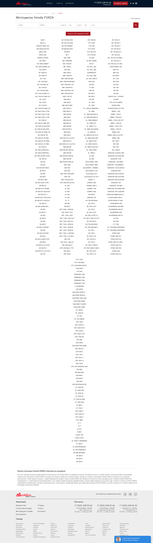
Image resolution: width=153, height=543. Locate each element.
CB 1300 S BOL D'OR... (43, 111)
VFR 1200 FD (79, 325)
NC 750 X (91, 242)
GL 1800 (91, 111)
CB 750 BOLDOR (67, 40)
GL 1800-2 (91, 153)
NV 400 (115, 84)
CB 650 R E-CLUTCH (43, 245)
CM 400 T (67, 206)
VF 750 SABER (79, 319)
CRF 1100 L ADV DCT (67, 218)
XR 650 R (79, 461)
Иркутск (122, 527)
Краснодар (19, 523)
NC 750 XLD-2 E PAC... (116, 64)
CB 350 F (43, 171)
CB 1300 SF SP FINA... (42, 141)
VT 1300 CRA (79, 390)
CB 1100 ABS (42, 81)
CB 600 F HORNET (43, 227)
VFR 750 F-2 (79, 360)
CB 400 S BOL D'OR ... (42, 182)
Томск (122, 533)
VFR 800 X (79, 378)
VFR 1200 (79, 322)
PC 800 (116, 99)
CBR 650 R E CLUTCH (67, 138)
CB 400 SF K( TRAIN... (42, 188)
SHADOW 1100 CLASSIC (115, 168)
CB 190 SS (42, 159)
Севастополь (37, 533)
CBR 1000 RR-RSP (67, 93)
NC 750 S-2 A (91, 236)
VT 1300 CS (79, 393)
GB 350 (91, 90)
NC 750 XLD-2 (116, 61)
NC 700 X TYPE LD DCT (91, 218)
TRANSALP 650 (79, 280)
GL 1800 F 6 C (91, 126)
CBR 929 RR (67, 153)
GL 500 (91, 159)
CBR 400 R (67, 102)
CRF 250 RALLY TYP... (67, 248)
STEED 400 (116, 233)
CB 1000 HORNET (43, 64)
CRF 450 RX (92, 40)
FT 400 (91, 87)
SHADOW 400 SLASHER (116, 179)
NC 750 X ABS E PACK (91, 248)
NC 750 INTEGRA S (91, 227)
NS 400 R (116, 75)
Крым (104, 533)
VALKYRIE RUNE (79, 301)
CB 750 (42, 254)
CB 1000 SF (43, 75)
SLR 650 (116, 221)
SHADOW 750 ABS (115, 185)
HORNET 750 (91, 188)
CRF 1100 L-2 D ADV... (67, 236)
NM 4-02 (116, 72)
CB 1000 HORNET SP (43, 67)
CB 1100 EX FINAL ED (42, 96)
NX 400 (115, 90)
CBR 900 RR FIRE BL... (67, 150)
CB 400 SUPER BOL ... (42, 206)
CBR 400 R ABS (67, 105)
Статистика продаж (24, 508)
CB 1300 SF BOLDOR (43, 126)
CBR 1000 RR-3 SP (67, 84)
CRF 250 (67, 239)
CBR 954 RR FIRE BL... (67, 162)
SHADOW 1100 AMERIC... (116, 165)
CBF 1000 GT (67, 64)
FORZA (91, 84)
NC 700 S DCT (91, 206)
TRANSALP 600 (79, 277)
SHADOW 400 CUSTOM (116, 176)
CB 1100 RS (43, 105)
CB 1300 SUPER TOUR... (43, 156)
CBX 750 (67, 176)
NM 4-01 (116, 69)
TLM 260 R (79, 268)
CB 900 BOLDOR (67, 49)
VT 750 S (79, 408)
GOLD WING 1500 (91, 162)
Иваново (123, 525)
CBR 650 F (67, 132)
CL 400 (67, 191)
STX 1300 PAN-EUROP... (79, 265)
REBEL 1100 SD (116, 123)
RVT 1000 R (116, 150)
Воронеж (19, 525)
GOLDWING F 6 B (92, 171)
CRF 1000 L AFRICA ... (67, 209)
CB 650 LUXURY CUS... (43, 239)
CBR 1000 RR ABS (67, 78)
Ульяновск (54, 531)
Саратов (105, 527)
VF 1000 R (79, 310)
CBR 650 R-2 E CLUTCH (67, 144)
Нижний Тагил (55, 537)
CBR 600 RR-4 (67, 129)
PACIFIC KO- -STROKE (115, 96)
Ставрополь (106, 529)
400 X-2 (42, 43)
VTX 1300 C (79, 417)
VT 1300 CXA (79, 402)
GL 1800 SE (92, 132)
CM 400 (67, 203)
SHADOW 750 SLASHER (116, 191)
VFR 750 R (79, 363)
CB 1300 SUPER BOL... (42, 150)
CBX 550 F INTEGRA (67, 174)
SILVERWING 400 (116, 203)
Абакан (35, 527)
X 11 (79, 423)
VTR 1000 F (79, 411)
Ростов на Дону (90, 535)
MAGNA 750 (91, 197)
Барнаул (36, 525)
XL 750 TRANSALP (79, 450)
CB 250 (42, 162)
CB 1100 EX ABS (42, 90)
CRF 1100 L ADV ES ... (67, 221)
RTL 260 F (116, 141)
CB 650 (42, 230)
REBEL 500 (116, 138)
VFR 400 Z (79, 351)
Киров (35, 535)
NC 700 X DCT (91, 212)
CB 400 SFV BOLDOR (43, 191)
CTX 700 (91, 46)
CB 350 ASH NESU (42, 168)
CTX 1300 (91, 43)
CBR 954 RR (67, 159)
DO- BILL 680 (91, 69)
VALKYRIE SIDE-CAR (79, 298)
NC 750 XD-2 (116, 43)
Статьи (40, 508)
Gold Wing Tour (91, 174)
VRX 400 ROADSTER (79, 384)
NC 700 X (91, 209)
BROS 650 (42, 55)
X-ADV (79, 432)
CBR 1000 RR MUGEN (67, 81)
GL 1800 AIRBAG (91, 120)
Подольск (54, 525)
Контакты (69, 3)
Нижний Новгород (39, 537)
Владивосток (124, 535)
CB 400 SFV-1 (42, 194)
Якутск (87, 531)
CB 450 (42, 209)
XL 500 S (79, 444)
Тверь (53, 535)
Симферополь (73, 531)
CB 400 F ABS (43, 179)
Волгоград (123, 531)
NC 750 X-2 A (91, 254)
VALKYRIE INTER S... (79, 292)
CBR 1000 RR (67, 75)
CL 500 (67, 197)
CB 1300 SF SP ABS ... (42, 138)
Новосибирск (20, 537)
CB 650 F (43, 236)
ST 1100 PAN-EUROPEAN (116, 227)
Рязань (70, 533)
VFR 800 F (79, 375)
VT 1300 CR (79, 387)
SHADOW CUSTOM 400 (116, 156)
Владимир (19, 531)
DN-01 (91, 64)
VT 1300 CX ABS (79, 399)
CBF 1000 (67, 58)
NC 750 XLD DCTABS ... (116, 58)
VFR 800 (79, 369)
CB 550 (42, 221)
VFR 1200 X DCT (79, 334)
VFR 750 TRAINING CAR (79, 366)
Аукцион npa (21, 505)
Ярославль (19, 533)
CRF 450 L (67, 251)
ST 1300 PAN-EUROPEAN (116, 230)
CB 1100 (43, 78)
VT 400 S (79, 405)
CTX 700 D (91, 49)
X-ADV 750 (79, 435)
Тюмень (70, 527)
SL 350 (116, 218)
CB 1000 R (42, 69)
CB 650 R (43, 242)
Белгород (19, 527)
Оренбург (71, 529)
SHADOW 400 (116, 171)
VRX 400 (79, 381)
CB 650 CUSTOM (43, 233)
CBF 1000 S (67, 67)
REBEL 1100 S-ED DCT (116, 120)
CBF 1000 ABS (67, 61)
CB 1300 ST (43, 147)
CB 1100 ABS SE (42, 84)
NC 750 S (91, 233)
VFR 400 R (79, 343)
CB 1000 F (42, 61)
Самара (87, 525)
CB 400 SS (42, 203)
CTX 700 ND (91, 55)
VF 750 (79, 316)
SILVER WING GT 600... (116, 200)
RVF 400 (116, 144)
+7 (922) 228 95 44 (83, 505)
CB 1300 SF (43, 120)
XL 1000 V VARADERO (79, 441)
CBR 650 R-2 (67, 141)
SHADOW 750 (116, 182)
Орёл (35, 531)
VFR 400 (79, 340)
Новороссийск (21, 529)
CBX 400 (67, 168)
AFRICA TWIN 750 (43, 46)
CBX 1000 (67, 165)
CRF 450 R (67, 254)
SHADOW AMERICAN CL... (116, 194)
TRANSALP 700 (79, 283)
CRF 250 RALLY (67, 245)
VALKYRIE (79, 289)
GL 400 (91, 156)
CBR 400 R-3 (67, 111)
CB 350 (42, 165)
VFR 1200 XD (79, 337)
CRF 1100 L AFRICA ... (67, 224)
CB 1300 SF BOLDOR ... (43, 129)
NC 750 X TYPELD (92, 245)
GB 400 (91, 99)
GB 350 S (91, 96)
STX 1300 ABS (79, 262)
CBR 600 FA (67, 120)
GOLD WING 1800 (91, 165)
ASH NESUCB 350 (43, 49)
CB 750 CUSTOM (67, 43)
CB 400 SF (42, 185)
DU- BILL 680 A (91, 78)
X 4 (79, 426)
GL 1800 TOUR (91, 141)
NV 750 (115, 87)
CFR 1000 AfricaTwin (67, 182)
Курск (87, 533)
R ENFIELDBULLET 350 (116, 108)
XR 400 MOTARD (79, 453)
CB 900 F (67, 52)
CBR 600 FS (67, 123)
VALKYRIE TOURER (79, 304)
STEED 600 (116, 251)
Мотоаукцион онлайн (24, 511)
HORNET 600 (91, 182)
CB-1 (67, 55)
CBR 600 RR (67, 126)
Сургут (35, 529)
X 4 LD (79, 429)
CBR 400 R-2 (67, 108)
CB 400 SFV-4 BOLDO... (43, 200)
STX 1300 (79, 259)
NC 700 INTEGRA (91, 200)
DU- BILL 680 (91, 75)
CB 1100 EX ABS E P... (42, 93)
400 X (43, 40)
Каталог (50, 3)
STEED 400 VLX (116, 245)
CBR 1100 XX (67, 96)
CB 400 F (43, 176)
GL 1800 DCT (91, 123)
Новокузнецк (89, 527)
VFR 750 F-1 (79, 357)
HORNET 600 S (91, 185)
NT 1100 (116, 78)
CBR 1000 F (67, 72)
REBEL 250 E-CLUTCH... (116, 135)
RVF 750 (116, 147)
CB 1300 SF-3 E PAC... (42, 144)
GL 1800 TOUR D (91, 144)
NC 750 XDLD (116, 49)
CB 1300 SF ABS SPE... (43, 123)
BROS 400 (42, 52)
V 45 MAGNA (79, 286)
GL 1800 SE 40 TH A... (91, 135)
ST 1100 (116, 224)
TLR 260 (79, 271)
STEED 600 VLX (116, 254)
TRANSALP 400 (79, 274)
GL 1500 (91, 105)
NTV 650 (116, 81)
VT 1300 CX (79, 396)
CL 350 (67, 188)
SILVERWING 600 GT (116, 215)
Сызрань (71, 525)
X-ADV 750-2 (79, 438)
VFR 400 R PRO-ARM (79, 346)
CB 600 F (43, 224)
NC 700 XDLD (91, 221)
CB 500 (42, 215)
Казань (53, 523)
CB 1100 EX (43, 87)
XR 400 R (79, 455)
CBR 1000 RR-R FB (67, 90)
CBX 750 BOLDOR (67, 179)
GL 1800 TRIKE (91, 150)
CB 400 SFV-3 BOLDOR (43, 197)
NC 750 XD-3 (116, 46)
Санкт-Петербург (39, 523)
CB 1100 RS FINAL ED (42, 108)
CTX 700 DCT (91, 52)
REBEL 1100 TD (116, 129)
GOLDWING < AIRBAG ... (91, 168)
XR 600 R (79, 458)
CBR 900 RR (67, 147)
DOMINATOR (91, 72)
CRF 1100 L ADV (67, 215)
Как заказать (21, 514)
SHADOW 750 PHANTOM (116, 188)
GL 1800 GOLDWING (91, 129)
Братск (104, 531)
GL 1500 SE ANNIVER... (92, 108)
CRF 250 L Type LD (67, 242)
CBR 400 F (67, 99)
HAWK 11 (91, 179)
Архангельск (124, 529)
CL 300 (67, 185)
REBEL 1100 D (116, 114)
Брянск (53, 529)
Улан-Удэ (54, 527)
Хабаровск (71, 535)
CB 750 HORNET (67, 46)
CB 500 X (43, 218)
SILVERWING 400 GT (116, 209)
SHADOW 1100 (116, 159)
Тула (104, 535)
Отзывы (41, 505)
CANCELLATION (42, 58)
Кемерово (88, 529)
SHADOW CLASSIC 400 (116, 153)
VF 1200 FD (79, 313)
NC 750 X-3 (116, 40)
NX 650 (115, 93)
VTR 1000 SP (79, 414)
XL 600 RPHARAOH (79, 447)
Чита (86, 523)
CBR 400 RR (67, 114)
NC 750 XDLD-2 (116, 52)
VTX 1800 (79, 420)
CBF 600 (67, 69)
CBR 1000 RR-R (67, 87)
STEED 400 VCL (116, 236)
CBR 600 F (67, 117)
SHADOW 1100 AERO (116, 162)
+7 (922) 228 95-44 (102, 2)
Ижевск (18, 535)
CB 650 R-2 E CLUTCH (42, 251)
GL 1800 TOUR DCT (91, 147)
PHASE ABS (116, 105)
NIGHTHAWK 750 (116, 67)
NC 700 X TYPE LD (91, 215)
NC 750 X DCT (91, 251)
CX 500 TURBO (91, 61)
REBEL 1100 (116, 111)
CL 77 (67, 200)
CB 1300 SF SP (43, 135)
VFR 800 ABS (79, 372)
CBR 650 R (67, 135)
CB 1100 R (42, 102)
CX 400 (91, 58)
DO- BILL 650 (91, 67)
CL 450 (67, 194)
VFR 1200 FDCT (79, 328)
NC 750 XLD (116, 55)
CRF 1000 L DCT (67, 212)
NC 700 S (91, 203)
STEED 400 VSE (116, 248)
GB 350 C (91, 93)
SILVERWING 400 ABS (116, 206)
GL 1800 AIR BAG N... (91, 114)
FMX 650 (92, 81)
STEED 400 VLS (116, 239)
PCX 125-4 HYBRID (116, 102)
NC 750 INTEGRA (91, 224)
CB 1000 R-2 (43, 72)
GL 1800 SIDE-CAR (91, 138)
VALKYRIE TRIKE (79, 307)
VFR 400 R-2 (79, 348)
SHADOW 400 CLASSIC (116, 174)
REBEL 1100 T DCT (116, 126)
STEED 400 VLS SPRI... (116, 242)
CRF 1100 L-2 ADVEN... (67, 233)
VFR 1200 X (79, 331)
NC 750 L (91, 230)
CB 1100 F (42, 99)
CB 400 (42, 174)
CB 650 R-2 (43, 248)
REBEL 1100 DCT (116, 117)
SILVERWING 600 (116, 212)
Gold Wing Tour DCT (91, 176)
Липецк (53, 533)
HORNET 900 (91, 191)
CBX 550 (67, 171)
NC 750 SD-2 (91, 239)
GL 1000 (91, 102)
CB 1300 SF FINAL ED (42, 132)
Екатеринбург (124, 523)
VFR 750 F (79, 354)
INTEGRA (91, 194)
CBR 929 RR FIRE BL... (67, 156)
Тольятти (105, 525)
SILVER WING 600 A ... (116, 197)
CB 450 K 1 (43, 212)
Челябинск (71, 523)
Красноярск (106, 523)
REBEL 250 (116, 132)
